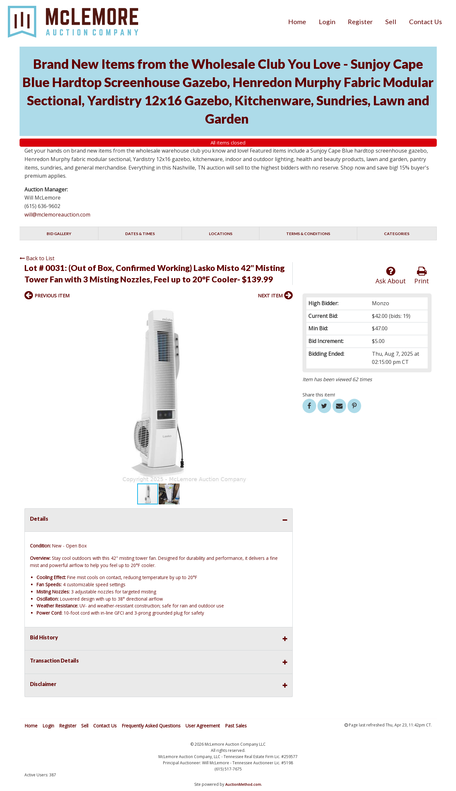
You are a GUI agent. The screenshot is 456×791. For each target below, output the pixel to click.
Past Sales (236, 726)
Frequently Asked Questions (151, 726)
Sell (390, 21)
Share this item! (318, 395)
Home (297, 21)
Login (327, 21)
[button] (287, 310)
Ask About (390, 275)
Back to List (37, 258)
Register (360, 21)
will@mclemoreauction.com (57, 214)
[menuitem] (297, 21)
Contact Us (425, 21)
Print (421, 275)
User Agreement (202, 726)
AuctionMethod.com (243, 784)
